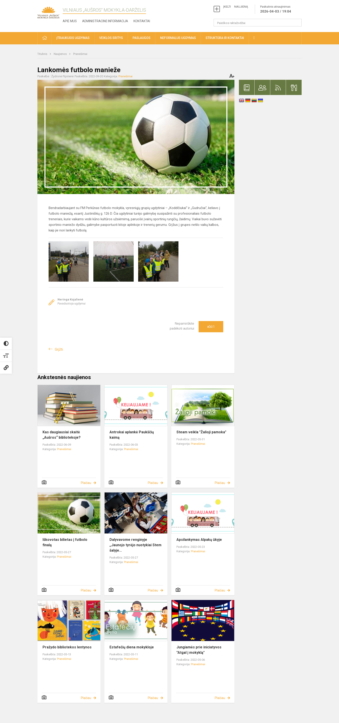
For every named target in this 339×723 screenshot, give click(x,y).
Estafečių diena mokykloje (131, 647)
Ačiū (211, 326)
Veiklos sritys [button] (111, 38)
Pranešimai (80, 54)
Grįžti (59, 349)
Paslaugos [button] (141, 38)
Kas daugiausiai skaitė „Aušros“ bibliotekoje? (62, 435)
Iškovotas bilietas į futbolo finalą (65, 542)
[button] (44, 38)
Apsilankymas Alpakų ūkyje (199, 539)
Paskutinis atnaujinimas (275, 9)
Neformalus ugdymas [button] (178, 38)
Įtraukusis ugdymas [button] (73, 38)
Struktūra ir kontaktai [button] (225, 38)
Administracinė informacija (105, 21)
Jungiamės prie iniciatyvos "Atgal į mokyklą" (198, 650)
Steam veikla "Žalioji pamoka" (201, 432)
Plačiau (86, 483)
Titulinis (42, 54)
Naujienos (60, 54)
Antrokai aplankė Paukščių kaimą (131, 435)
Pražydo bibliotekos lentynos (67, 647)
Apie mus (70, 21)
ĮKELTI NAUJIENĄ (235, 6)
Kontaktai (141, 21)
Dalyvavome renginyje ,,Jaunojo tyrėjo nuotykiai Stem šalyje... (135, 545)
